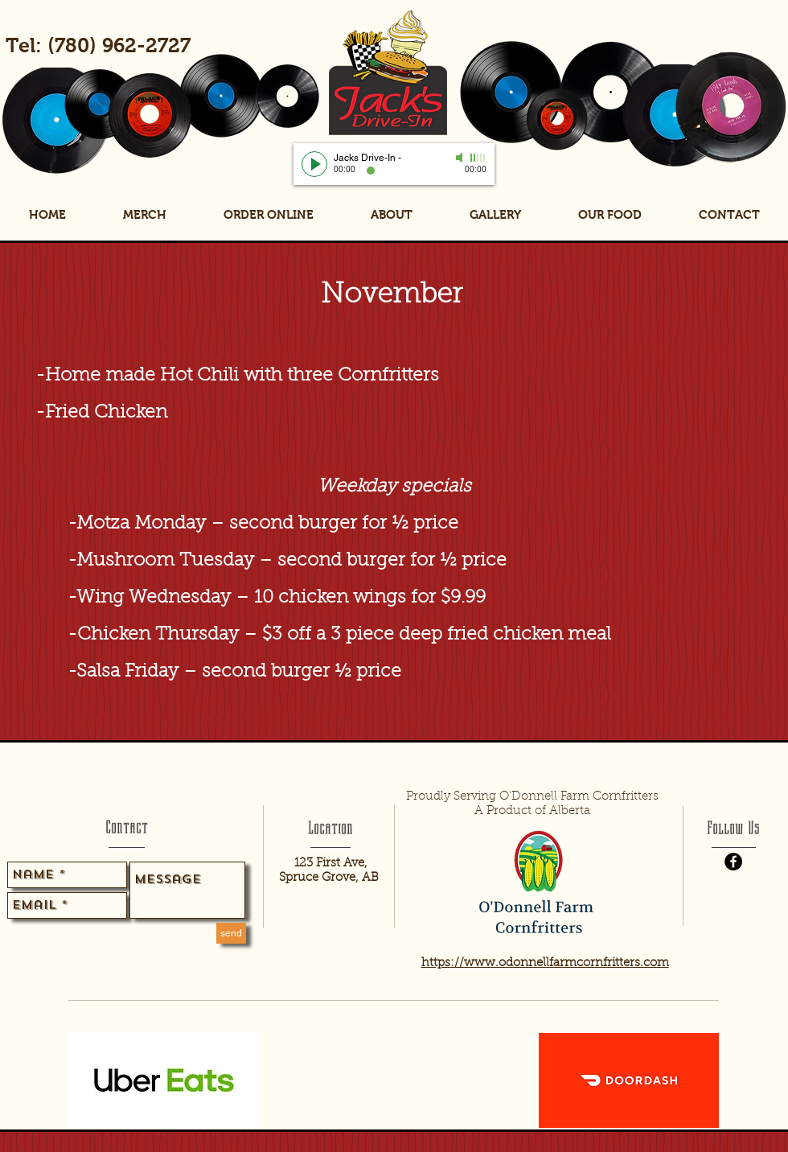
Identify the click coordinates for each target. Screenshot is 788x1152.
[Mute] (461, 158)
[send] (231, 933)
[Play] (314, 164)
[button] (609, 215)
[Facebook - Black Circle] (733, 861)
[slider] (478, 158)
